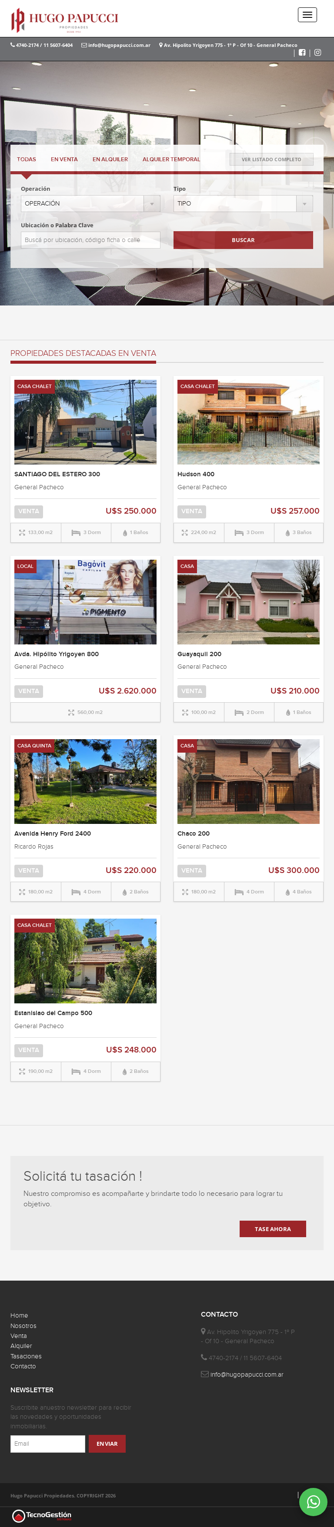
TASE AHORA (273, 1229)
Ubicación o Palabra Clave (57, 225)
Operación (35, 189)
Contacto (23, 1366)
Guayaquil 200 (199, 654)
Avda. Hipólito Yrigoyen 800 (56, 654)
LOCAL (25, 566)
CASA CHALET (34, 386)
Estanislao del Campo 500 (53, 1013)
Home (19, 1315)
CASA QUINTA (34, 746)
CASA (187, 566)
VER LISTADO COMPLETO (271, 159)
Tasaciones (26, 1356)
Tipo (180, 189)
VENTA (64, 159)
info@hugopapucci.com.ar (115, 45)
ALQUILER (110, 159)
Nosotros (23, 1326)
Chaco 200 (193, 834)
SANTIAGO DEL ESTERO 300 (57, 474)
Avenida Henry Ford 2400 (52, 834)
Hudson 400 (195, 474)
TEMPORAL (171, 159)
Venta (18, 1336)
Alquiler (21, 1346)
